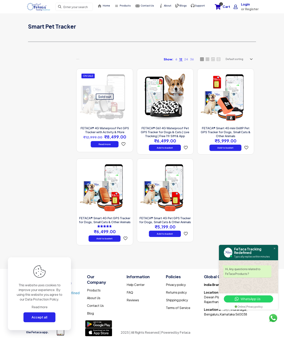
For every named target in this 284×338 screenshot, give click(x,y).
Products (94, 290)
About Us (93, 298)
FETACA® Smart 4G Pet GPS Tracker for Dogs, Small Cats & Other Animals (105, 220)
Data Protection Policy (41, 299)
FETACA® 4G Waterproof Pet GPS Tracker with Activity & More (104, 130)
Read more (105, 144)
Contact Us (95, 305)
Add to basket (165, 147)
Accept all (39, 317)
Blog (90, 313)
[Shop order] (240, 59)
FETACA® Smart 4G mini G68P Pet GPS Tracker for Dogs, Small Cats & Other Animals (225, 132)
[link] (176, 59)
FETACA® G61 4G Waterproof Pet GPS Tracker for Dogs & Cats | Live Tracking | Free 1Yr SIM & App (165, 132)
